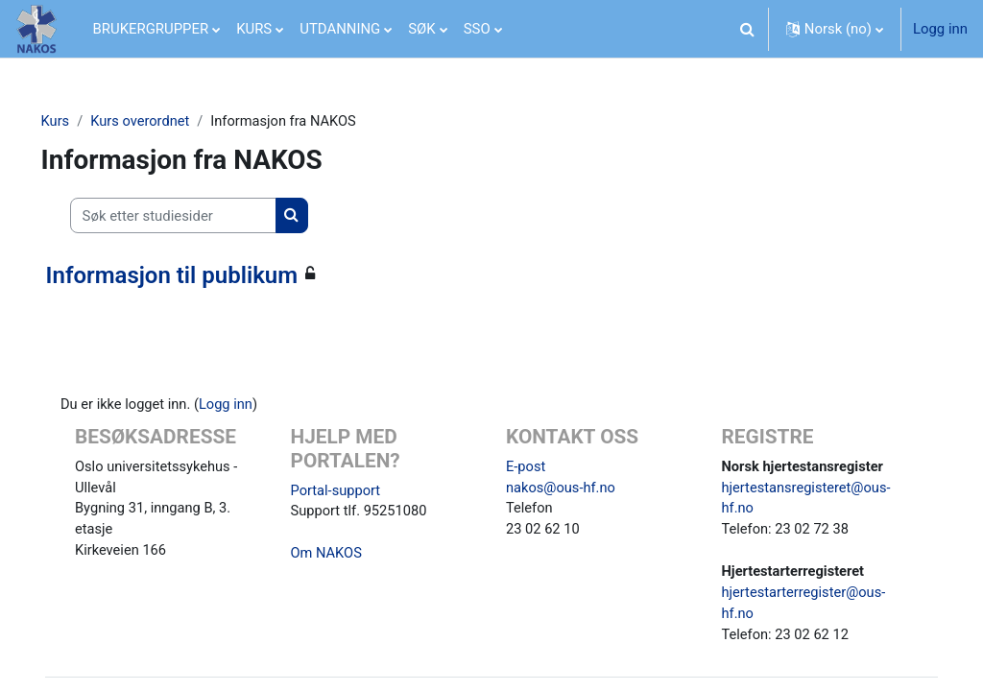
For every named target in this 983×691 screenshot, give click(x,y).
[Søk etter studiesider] (200, 216)
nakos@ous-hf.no (561, 489)
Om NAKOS (335, 555)
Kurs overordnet (168, 122)
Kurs (82, 122)
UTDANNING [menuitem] (340, 28)
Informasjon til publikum (199, 275)
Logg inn (940, 28)
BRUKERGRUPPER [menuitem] (151, 28)
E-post (526, 467)
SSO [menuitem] (477, 28)
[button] (747, 29)
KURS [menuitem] (254, 28)
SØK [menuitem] (421, 28)
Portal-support (344, 491)
